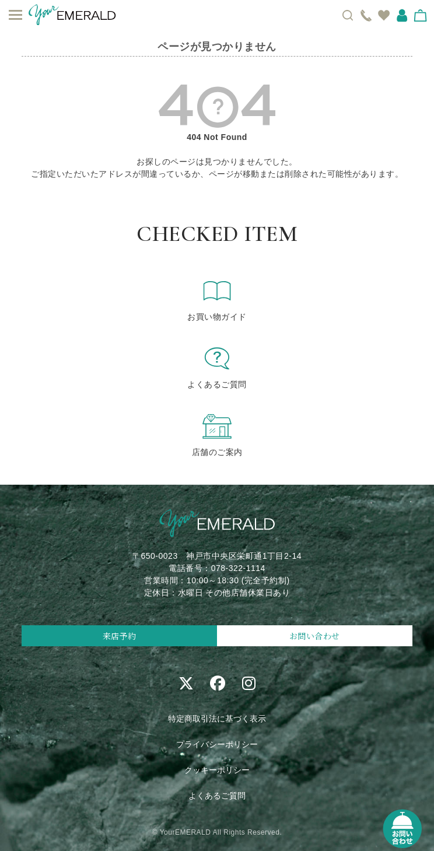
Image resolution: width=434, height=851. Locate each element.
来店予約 (119, 636)
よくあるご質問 (217, 367)
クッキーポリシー (217, 770)
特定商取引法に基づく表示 (217, 718)
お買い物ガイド (217, 299)
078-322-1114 (238, 568)
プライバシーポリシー (217, 744)
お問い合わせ (314, 636)
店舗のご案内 (217, 434)
